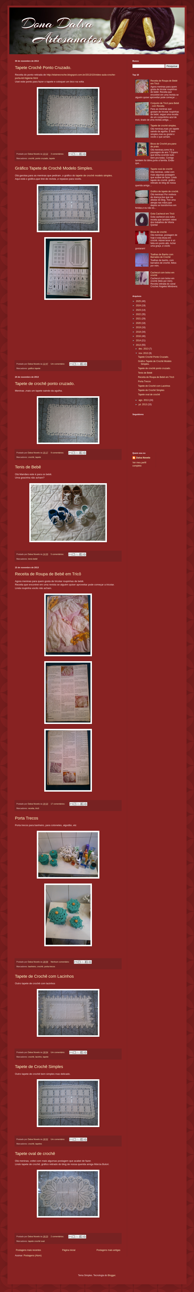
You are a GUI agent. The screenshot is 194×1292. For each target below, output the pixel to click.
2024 (139, 305)
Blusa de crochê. (159, 232)
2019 (139, 327)
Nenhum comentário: (60, 962)
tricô (37, 808)
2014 (139, 340)
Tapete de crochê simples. (163, 125)
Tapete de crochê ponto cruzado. (45, 383)
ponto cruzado (41, 158)
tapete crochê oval (36, 1241)
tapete (52, 158)
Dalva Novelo (143, 457)
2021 (139, 318)
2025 (139, 301)
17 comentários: (58, 804)
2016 (139, 336)
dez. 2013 (144, 348)
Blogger (111, 1275)
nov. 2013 (144, 353)
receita (31, 808)
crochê (31, 158)
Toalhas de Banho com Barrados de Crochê (162, 255)
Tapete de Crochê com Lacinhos (44, 976)
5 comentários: (58, 554)
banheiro (32, 966)
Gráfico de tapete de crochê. (165, 191)
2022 (139, 314)
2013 (139, 345)
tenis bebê (32, 559)
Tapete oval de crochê (35, 1153)
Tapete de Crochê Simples (39, 1066)
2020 (139, 323)
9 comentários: (58, 453)
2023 (139, 310)
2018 (139, 332)
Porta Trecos (26, 818)
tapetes (38, 1144)
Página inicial (68, 1250)
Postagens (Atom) (33, 1255)
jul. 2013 (143, 404)
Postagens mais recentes (28, 1250)
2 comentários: (58, 1236)
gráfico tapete (34, 368)
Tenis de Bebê (28, 467)
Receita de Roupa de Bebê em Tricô (48, 574)
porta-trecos (49, 966)
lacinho (38, 1057)
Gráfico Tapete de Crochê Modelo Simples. (54, 168)
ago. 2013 (144, 400)
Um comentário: (58, 364)
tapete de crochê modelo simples (94, 175)
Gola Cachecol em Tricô (162, 213)
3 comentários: (58, 154)
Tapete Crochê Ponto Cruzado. (43, 67)
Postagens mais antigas (108, 1250)
